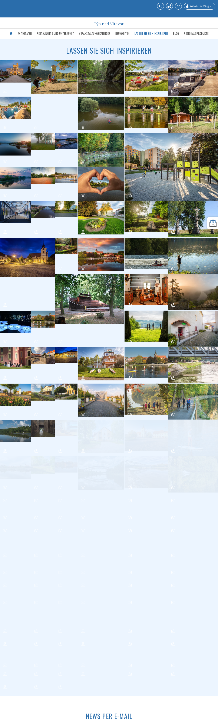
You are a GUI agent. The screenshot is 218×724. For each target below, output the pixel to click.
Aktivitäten (25, 33)
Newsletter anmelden (20, 636)
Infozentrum (53, 696)
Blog (176, 33)
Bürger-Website (163, 696)
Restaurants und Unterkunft (55, 33)
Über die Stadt (123, 696)
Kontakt (143, 696)
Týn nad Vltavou (109, 22)
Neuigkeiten (122, 33)
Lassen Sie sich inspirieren (151, 33)
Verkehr (71, 696)
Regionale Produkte (196, 33)
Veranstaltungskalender (94, 33)
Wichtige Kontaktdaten (95, 696)
